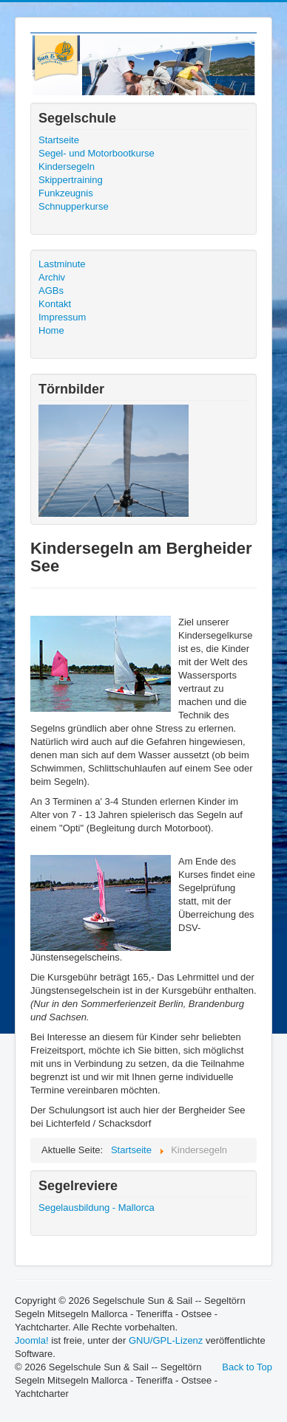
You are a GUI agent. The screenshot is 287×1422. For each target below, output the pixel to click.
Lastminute (62, 263)
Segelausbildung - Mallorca (96, 1207)
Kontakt (54, 303)
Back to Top (247, 1367)
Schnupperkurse (73, 206)
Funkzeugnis (65, 193)
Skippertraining (70, 179)
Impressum (62, 317)
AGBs (51, 290)
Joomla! (32, 1340)
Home (51, 330)
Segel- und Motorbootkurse (96, 153)
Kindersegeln (66, 166)
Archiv (51, 277)
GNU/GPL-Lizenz (166, 1340)
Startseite (58, 139)
